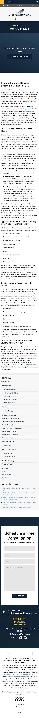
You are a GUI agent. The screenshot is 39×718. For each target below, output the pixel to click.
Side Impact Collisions (11, 393)
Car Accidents (6, 386)
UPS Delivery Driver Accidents (12, 428)
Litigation (4, 478)
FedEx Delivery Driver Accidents (12, 425)
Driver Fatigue (8, 411)
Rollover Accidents (10, 396)
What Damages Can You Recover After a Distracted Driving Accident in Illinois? (19, 499)
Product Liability (8, 461)
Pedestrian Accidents (9, 438)
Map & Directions (20, 634)
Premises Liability (8, 441)
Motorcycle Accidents (9, 415)
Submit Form (19, 595)
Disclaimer (19, 707)
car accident (5, 279)
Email (19, 5)
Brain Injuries (8, 453)
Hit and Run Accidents (11, 399)
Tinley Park (7, 674)
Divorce (3, 471)
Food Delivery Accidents (10, 434)
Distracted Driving (10, 403)
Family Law (4, 468)
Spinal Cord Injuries (10, 457)
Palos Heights (25, 674)
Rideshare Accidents (9, 431)
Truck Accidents (7, 407)
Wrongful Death (7, 464)
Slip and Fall (8, 445)
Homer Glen (18, 677)
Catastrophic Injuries (9, 449)
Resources (19, 710)
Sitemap (19, 713)
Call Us (6, 5)
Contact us (17, 365)
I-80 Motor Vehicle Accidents (11, 418)
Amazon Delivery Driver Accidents (13, 421)
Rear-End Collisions (10, 390)
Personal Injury (6, 381)
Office (32, 5)
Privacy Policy (19, 704)
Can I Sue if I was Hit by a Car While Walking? (17, 507)
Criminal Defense (6, 475)
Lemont (26, 677)
